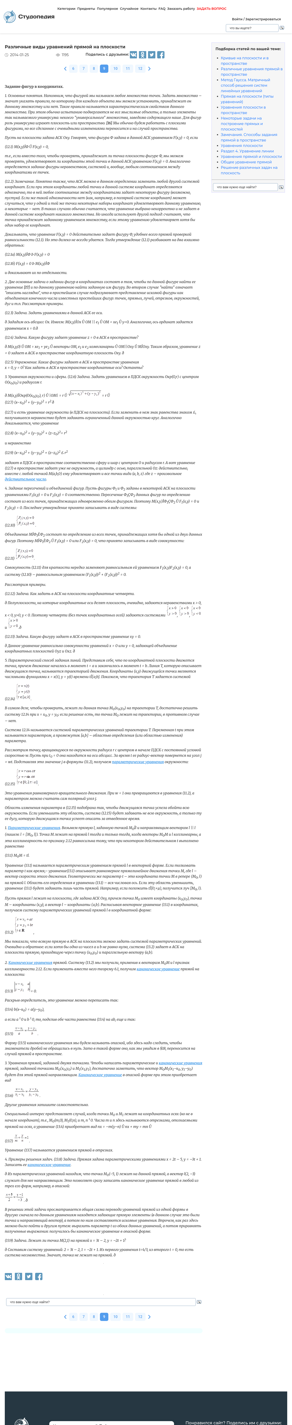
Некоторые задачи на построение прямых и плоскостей (242, 123)
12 (140, 68)
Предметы (86, 9)
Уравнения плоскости (242, 146)
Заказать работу (181, 9)
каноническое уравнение (158, 969)
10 (115, 68)
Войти (237, 19)
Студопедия (29, 16)
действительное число (25, 479)
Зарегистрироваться (263, 19)
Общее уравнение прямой (246, 162)
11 (128, 68)
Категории (66, 9)
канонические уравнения (180, 1063)
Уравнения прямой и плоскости (251, 156)
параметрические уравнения (138, 761)
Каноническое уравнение (100, 1075)
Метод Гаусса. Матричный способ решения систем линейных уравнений (245, 85)
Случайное (129, 9)
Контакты (148, 9)
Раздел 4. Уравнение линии (247, 151)
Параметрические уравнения (34, 827)
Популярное (107, 9)
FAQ (162, 9)
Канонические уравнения (30, 962)
